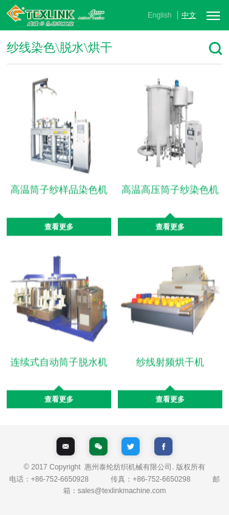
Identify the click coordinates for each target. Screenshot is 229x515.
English (159, 15)
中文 (189, 15)
